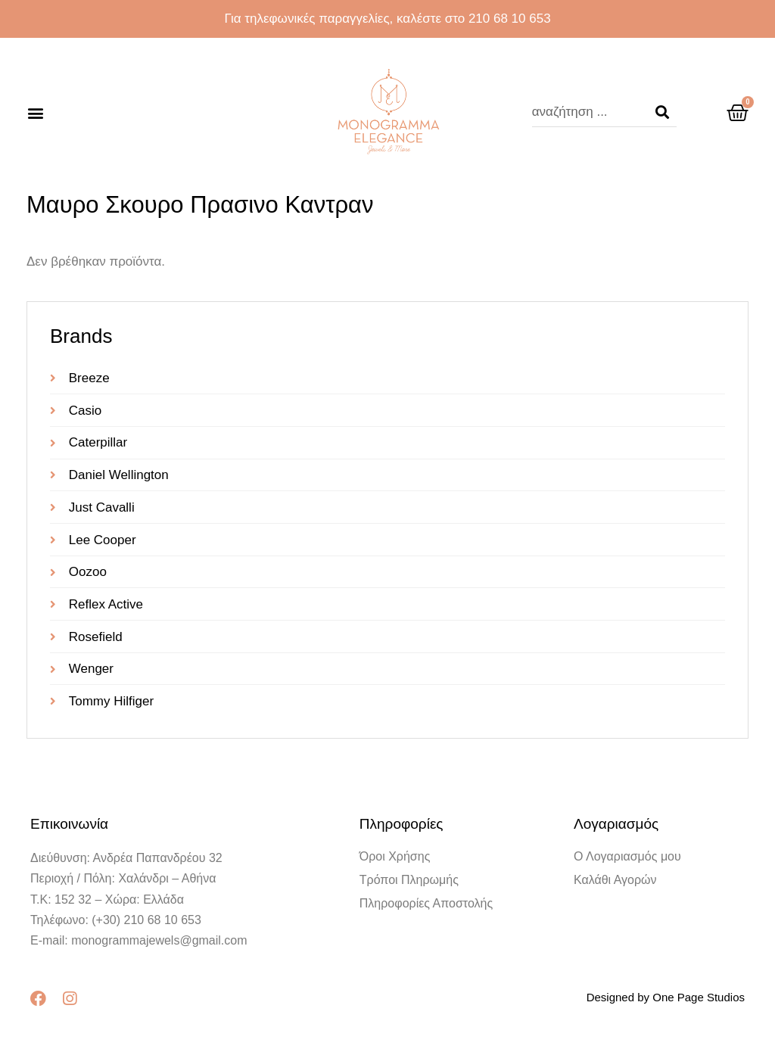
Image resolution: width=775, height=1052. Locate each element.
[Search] (662, 112)
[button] (35, 112)
